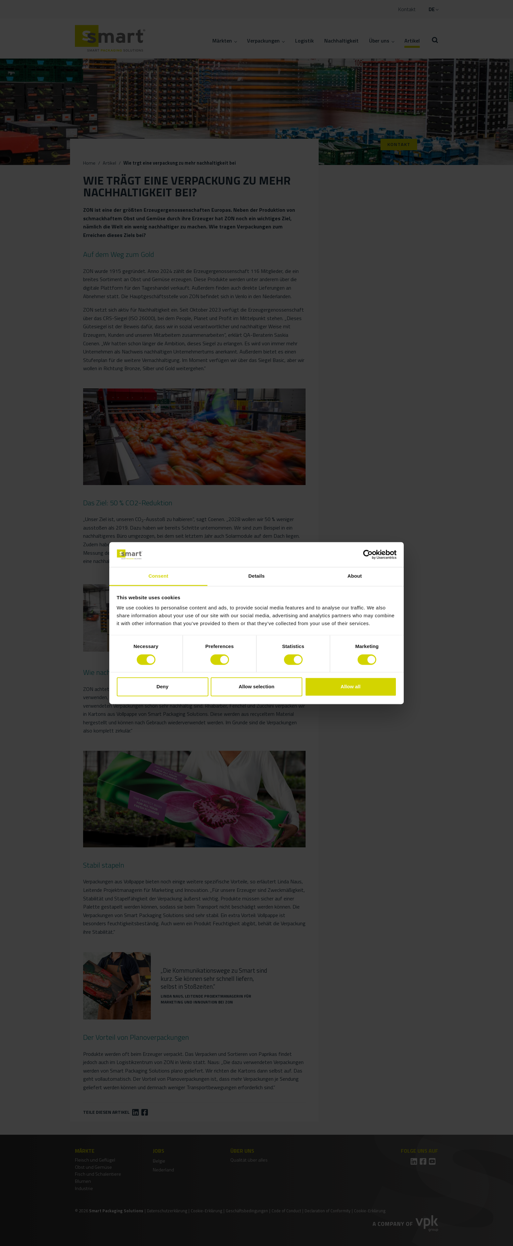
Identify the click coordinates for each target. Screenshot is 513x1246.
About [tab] (354, 576)
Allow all (351, 687)
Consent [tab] (158, 576)
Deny (162, 687)
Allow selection (256, 687)
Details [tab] (256, 576)
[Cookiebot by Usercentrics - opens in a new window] (368, 554)
